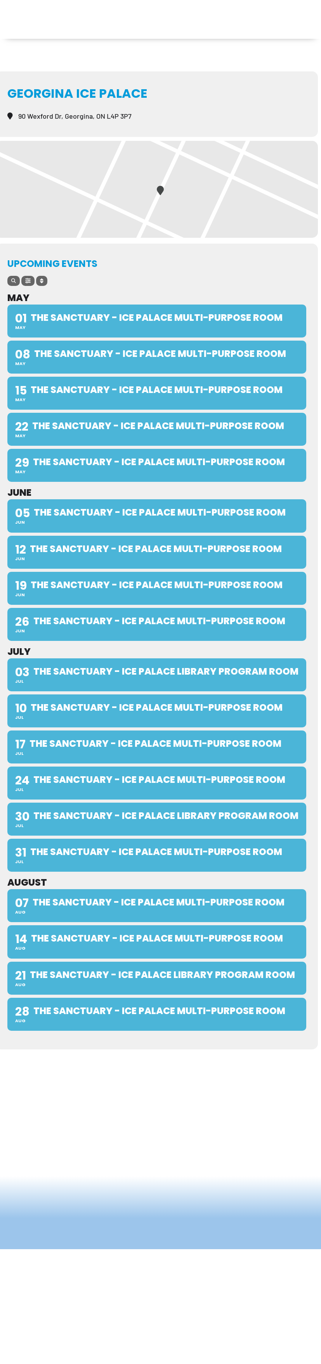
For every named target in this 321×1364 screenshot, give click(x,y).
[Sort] (41, 281)
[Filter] (28, 281)
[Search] (13, 281)
